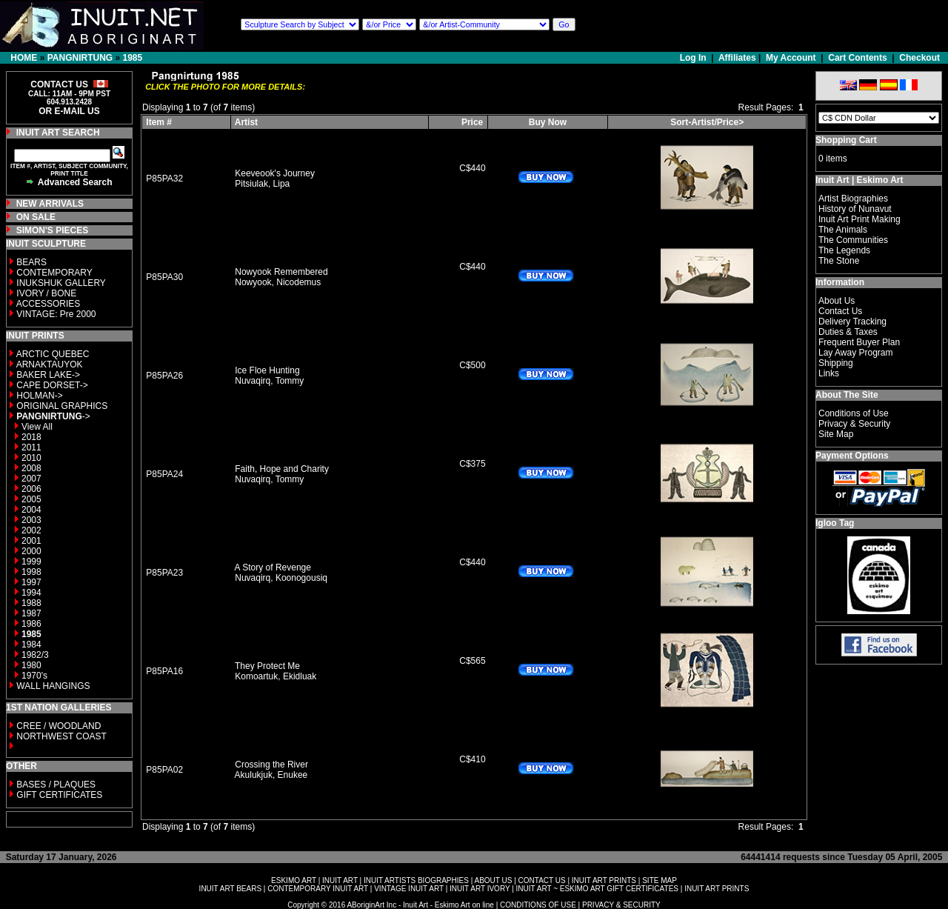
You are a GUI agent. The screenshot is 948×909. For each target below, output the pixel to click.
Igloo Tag (834, 523)
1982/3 (35, 655)
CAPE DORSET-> (51, 385)
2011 (31, 447)
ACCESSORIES (48, 304)
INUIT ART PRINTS (604, 880)
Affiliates (737, 58)
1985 (132, 58)
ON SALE (36, 217)
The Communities (853, 240)
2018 (31, 437)
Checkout (919, 58)
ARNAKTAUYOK (49, 364)
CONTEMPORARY (54, 272)
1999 (31, 561)
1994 (31, 592)
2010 (31, 458)
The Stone (838, 261)
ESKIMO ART (293, 880)
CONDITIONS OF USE (538, 905)
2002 (31, 530)
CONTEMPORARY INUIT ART (317, 889)
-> (53, 416)
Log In (694, 58)
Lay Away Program (855, 352)
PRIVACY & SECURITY (621, 905)
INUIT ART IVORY (480, 889)
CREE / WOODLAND (57, 726)
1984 (31, 644)
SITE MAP (659, 880)
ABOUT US (493, 880)
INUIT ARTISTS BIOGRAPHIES (416, 880)
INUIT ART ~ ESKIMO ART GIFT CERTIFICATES (597, 889)
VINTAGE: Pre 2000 (56, 314)
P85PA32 (164, 178)
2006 (31, 489)
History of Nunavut (855, 209)
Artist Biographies (853, 198)
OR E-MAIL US (69, 111)
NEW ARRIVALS (50, 204)
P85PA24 (164, 474)
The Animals (842, 229)
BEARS (31, 262)
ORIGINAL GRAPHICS (61, 406)
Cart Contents (857, 58)
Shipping (835, 363)
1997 (31, 582)
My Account (791, 58)
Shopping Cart (846, 140)
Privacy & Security (854, 424)
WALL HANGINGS (53, 686)
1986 (31, 624)
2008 (31, 468)
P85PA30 (164, 277)
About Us (836, 301)
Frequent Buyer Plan (859, 342)
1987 (31, 613)
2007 (31, 478)
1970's (34, 675)
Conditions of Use (853, 413)
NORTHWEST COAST (60, 736)
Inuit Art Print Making (859, 219)
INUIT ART (340, 880)
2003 (31, 520)
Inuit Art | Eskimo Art (859, 180)
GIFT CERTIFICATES (59, 795)
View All (37, 427)
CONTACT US (542, 880)
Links (828, 373)
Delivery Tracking (852, 321)
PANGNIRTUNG (80, 58)
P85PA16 (164, 671)
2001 (31, 541)
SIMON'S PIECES (52, 230)
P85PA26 (164, 375)
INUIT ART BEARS (230, 889)
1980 (31, 665)
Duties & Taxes (848, 332)
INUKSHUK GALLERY (61, 283)
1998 (31, 572)
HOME (23, 58)
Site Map (835, 434)
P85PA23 (164, 572)
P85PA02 (164, 770)
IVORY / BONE (46, 293)
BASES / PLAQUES (56, 784)
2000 (31, 551)
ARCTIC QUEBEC (53, 354)
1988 (31, 603)
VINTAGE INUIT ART (409, 889)
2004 (31, 510)
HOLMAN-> (39, 395)
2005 (31, 499)
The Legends (844, 250)
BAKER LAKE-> (48, 375)
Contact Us (840, 311)
